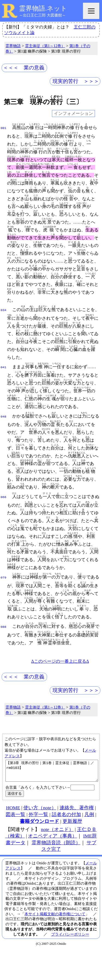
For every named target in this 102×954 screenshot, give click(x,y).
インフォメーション (73, 113)
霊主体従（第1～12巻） (45, 46)
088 (3, 626)
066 (3, 496)
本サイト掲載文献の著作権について (54, 918)
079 (3, 577)
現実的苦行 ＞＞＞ (75, 81)
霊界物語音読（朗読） (56, 846)
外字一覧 (38, 818)
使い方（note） (39, 811)
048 (3, 416)
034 (3, 310)
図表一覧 (15, 818)
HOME (13, 811)
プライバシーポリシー (70, 938)
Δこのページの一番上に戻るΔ (60, 661)
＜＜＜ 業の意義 (23, 67)
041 (3, 367)
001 (3, 127)
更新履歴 (72, 825)
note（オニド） (57, 833)
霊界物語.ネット (43, 8)
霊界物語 (13, 46)
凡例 (89, 818)
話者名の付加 (66, 818)
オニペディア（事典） (52, 840)
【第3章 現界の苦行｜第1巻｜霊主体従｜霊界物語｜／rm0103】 (51, 773)
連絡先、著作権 (77, 811)
